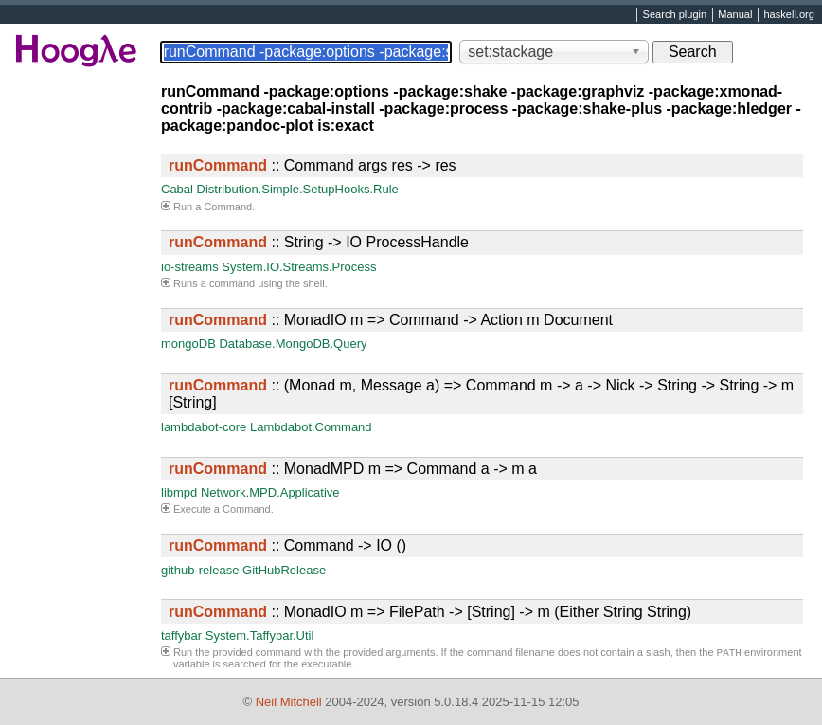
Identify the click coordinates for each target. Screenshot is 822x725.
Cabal (177, 189)
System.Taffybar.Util (260, 635)
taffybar (181, 635)
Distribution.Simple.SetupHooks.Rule (298, 189)
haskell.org (788, 15)
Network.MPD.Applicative (270, 492)
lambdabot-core (203, 427)
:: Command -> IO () (287, 545)
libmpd (179, 492)
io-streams (190, 267)
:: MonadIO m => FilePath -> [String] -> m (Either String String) (430, 612)
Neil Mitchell (289, 702)
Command (228, 206)
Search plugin (675, 15)
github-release (200, 570)
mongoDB (188, 343)
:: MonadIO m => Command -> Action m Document (391, 320)
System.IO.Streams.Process (299, 267)
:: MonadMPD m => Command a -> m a (353, 469)
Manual (735, 15)
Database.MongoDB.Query (292, 343)
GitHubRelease (284, 570)
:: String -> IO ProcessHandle (319, 242)
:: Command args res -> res (312, 165)
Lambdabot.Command (311, 427)
